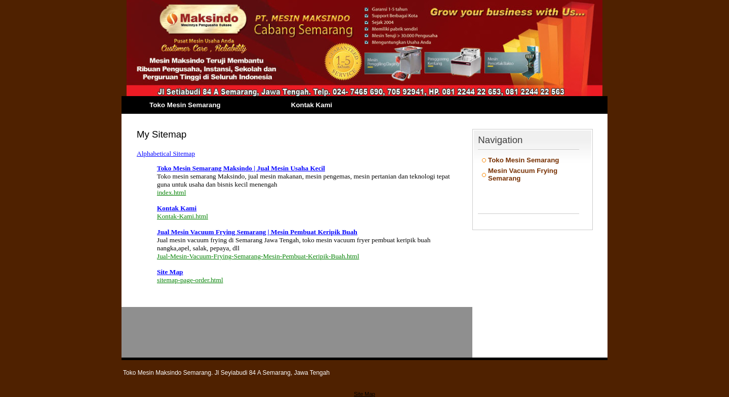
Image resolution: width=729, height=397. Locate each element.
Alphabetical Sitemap (166, 153)
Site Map (170, 272)
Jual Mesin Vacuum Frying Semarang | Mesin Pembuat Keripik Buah (257, 232)
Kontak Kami (311, 105)
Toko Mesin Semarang (184, 105)
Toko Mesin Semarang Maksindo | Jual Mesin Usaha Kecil (241, 168)
